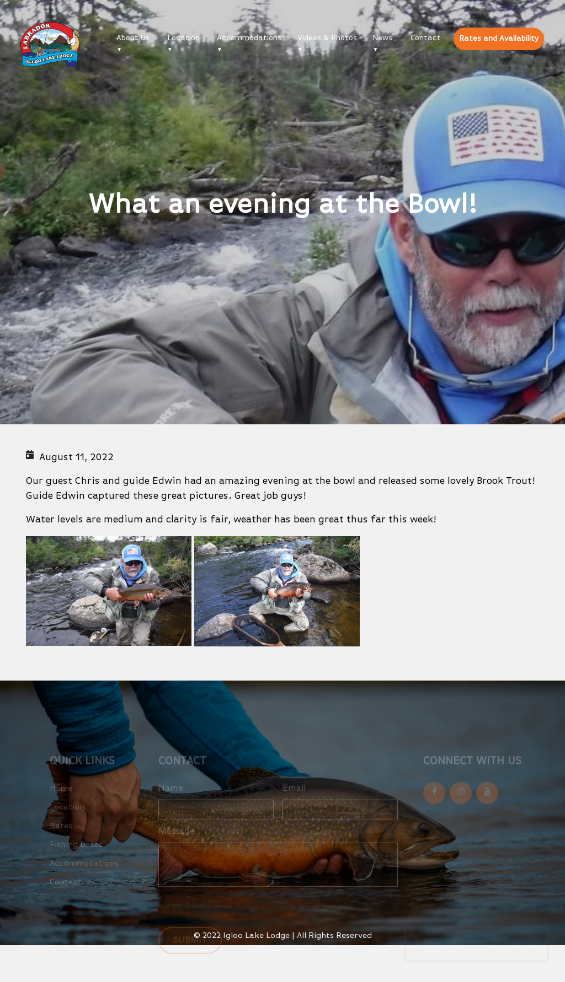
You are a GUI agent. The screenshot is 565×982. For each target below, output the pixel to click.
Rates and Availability (499, 38)
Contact (426, 38)
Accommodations (249, 38)
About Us (133, 38)
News (382, 38)
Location (183, 38)
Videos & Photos (327, 38)
